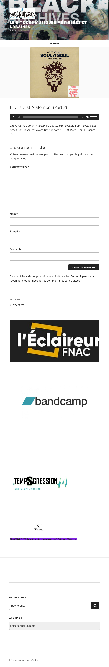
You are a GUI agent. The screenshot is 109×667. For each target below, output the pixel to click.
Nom (14, 213)
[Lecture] (13, 116)
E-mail (15, 231)
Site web (15, 249)
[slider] (50, 117)
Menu (54, 43)
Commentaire (19, 166)
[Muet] (87, 116)
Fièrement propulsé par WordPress (25, 660)
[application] (54, 117)
